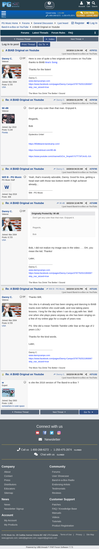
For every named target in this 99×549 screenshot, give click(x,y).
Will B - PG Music (55, 289)
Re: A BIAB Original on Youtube (24, 100)
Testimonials (58, 488)
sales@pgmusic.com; (28, 538)
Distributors (10, 484)
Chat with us (48, 454)
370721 (94, 50)
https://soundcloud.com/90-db (42, 150)
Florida (5, 132)
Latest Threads (40, 32)
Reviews (56, 492)
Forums (25, 23)
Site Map (90, 535)
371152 (94, 374)
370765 (94, 169)
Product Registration (63, 525)
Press (7, 480)
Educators (9, 488)
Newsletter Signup (14, 508)
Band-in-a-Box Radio (63, 480)
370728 (94, 100)
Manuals (56, 512)
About (7, 471)
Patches (56, 504)
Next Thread (77, 39)
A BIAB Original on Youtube (22, 50)
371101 (94, 289)
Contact (8, 476)
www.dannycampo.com (39, 81)
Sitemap (8, 492)
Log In (91, 23)
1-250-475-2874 (68, 15)
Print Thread (28, 44)
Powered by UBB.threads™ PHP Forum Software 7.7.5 (49, 547)
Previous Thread (21, 39)
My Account (10, 520)
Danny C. (59, 100)
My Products (10, 524)
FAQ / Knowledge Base (64, 508)
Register (77, 23)
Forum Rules (58, 32)
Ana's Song (51, 62)
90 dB (61, 203)
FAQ (70, 32)
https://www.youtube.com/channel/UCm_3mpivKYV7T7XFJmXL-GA (60, 156)
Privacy (79, 535)
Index (50, 39)
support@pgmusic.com (47, 538)
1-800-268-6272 (54, 15)
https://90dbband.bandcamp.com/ (44, 144)
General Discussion (43, 23)
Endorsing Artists (61, 484)
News (7, 504)
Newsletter (52, 439)
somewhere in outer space (13, 406)
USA (4, 87)
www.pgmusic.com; (10, 538)
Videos (55, 517)
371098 (94, 203)
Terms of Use (66, 535)
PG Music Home (10, 23)
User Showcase (60, 476)
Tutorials (56, 521)
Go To (44, 44)
